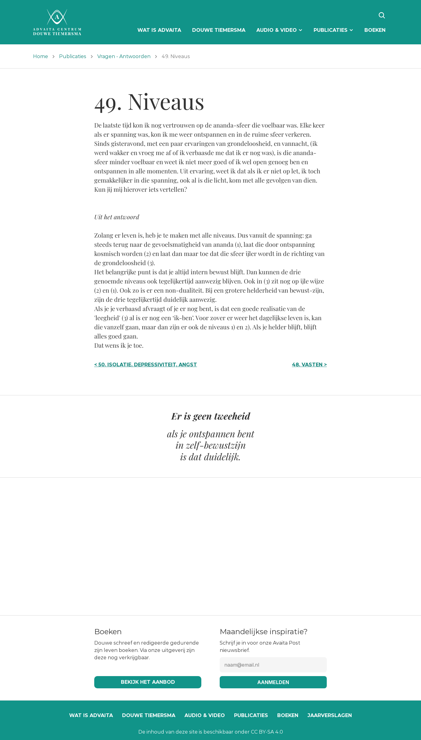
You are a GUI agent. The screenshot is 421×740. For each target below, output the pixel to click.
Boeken (287, 715)
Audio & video (204, 715)
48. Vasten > (309, 365)
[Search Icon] (382, 15)
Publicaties (72, 56)
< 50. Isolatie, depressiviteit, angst (145, 365)
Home (40, 56)
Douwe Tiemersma (148, 715)
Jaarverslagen (329, 715)
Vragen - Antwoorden (124, 56)
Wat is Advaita (91, 715)
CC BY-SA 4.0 (267, 732)
